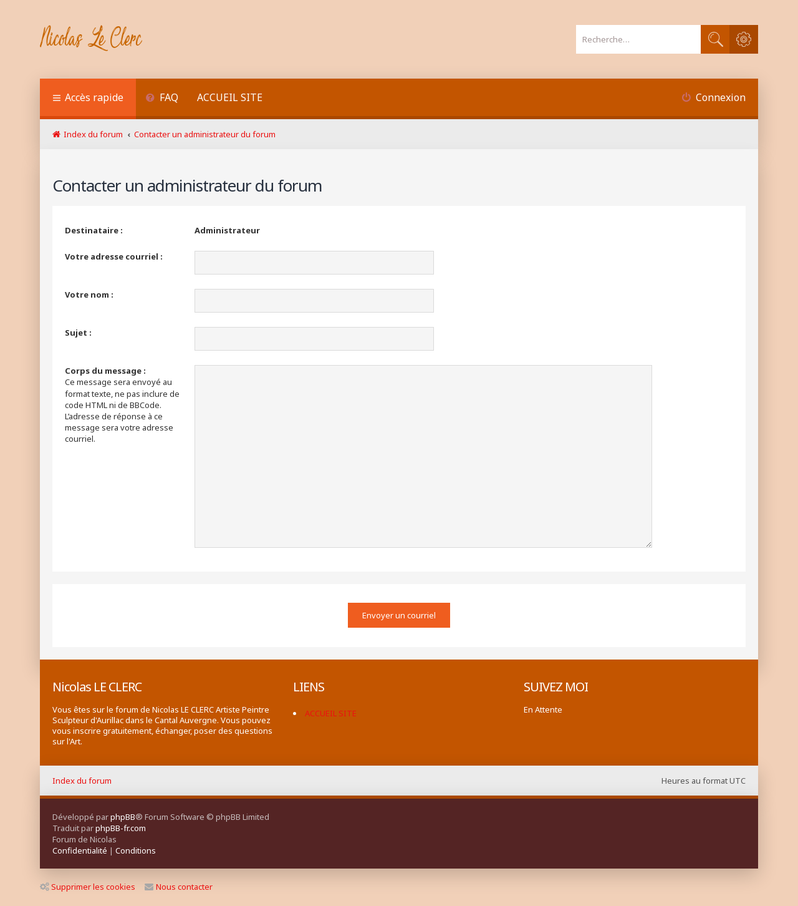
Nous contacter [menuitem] (179, 886)
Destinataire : (94, 230)
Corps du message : (105, 370)
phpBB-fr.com (120, 828)
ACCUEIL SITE (229, 97)
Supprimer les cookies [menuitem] (87, 886)
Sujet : (78, 332)
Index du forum (82, 780)
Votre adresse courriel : (114, 256)
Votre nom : (89, 294)
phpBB (122, 816)
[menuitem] (162, 99)
